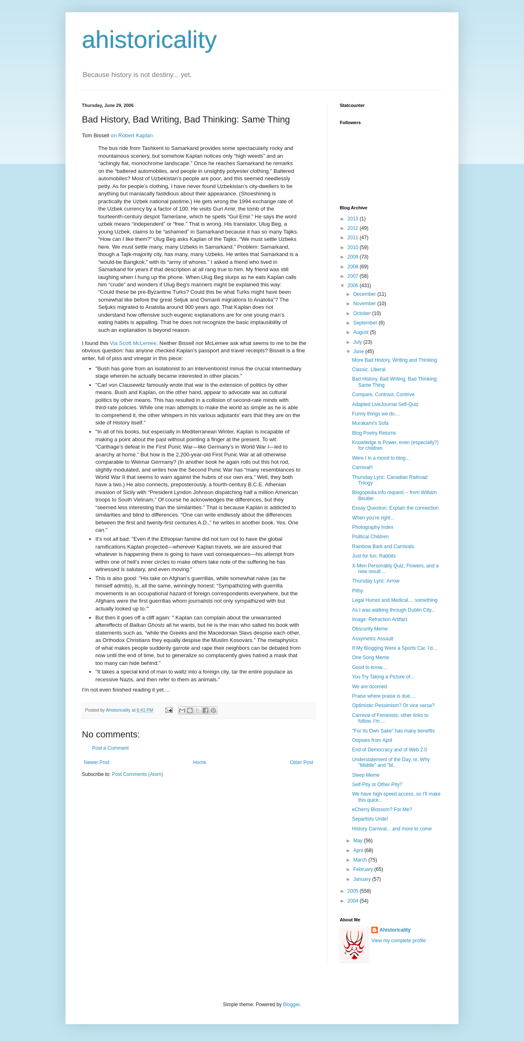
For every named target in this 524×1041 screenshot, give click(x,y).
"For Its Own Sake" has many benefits (393, 731)
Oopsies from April (372, 740)
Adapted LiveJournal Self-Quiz (385, 404)
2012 (354, 228)
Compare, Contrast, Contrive (383, 394)
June (359, 351)
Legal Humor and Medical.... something (395, 600)
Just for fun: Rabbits (374, 556)
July (358, 342)
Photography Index (372, 527)
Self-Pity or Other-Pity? (377, 784)
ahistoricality (149, 39)
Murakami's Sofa (370, 423)
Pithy (357, 591)
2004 (354, 901)
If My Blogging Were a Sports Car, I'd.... (395, 648)
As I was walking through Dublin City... (393, 610)
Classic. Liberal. (369, 369)
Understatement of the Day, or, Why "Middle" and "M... (391, 762)
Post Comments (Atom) (137, 774)
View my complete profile (398, 940)
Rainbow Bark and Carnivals (383, 546)
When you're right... (373, 518)
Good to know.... (370, 667)
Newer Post (96, 762)
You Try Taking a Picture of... (383, 677)
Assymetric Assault (372, 639)
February (363, 869)
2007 (354, 276)
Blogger (291, 1004)
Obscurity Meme (370, 629)
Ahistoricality (395, 930)
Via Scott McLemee (133, 343)
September (366, 323)
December (365, 294)
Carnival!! (362, 467)
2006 (354, 285)
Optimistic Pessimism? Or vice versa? (393, 705)
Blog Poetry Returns (374, 433)
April (358, 850)
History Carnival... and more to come (392, 829)
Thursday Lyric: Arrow (376, 581)
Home (199, 762)
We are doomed (369, 686)
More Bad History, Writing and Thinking (394, 360)
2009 (354, 257)
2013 (354, 219)
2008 (354, 267)
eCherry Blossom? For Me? (382, 809)
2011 (354, 237)
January (362, 879)
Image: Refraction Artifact (379, 619)
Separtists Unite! (370, 819)
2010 (354, 247)
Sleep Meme (365, 775)
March (360, 860)
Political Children (370, 537)
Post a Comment (110, 748)
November (365, 303)
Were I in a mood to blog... (381, 458)
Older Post (301, 762)
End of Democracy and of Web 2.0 (389, 750)
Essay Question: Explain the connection (395, 508)
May (358, 841)
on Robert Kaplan (132, 135)
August (361, 332)
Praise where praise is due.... (384, 696)
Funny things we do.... (376, 414)
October (362, 313)
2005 (354, 891)
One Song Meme (370, 657)
